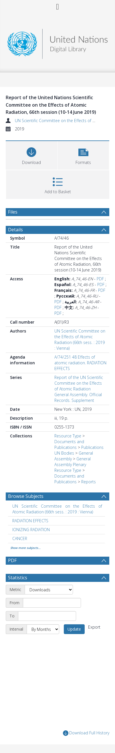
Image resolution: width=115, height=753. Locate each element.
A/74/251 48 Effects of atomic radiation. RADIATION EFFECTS (80, 362)
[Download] (31, 154)
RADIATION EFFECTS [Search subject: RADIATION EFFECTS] (30, 520)
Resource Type (67, 436)
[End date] (47, 616)
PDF (100, 278)
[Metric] (49, 589)
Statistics (17, 577)
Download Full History (86, 733)
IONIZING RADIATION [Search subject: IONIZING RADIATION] (31, 529)
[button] (83, 154)
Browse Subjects (25, 496)
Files (12, 212)
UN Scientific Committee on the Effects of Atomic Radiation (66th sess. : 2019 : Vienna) (79, 339)
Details (15, 229)
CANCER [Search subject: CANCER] (19, 538)
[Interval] (43, 629)
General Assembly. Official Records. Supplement (78, 397)
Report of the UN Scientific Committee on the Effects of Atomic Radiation (78, 383)
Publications (92, 447)
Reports (88, 481)
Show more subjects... (25, 548)
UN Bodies (64, 453)
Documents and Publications (69, 444)
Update (74, 629)
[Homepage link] (57, 42)
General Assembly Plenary (72, 461)
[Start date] (52, 603)
